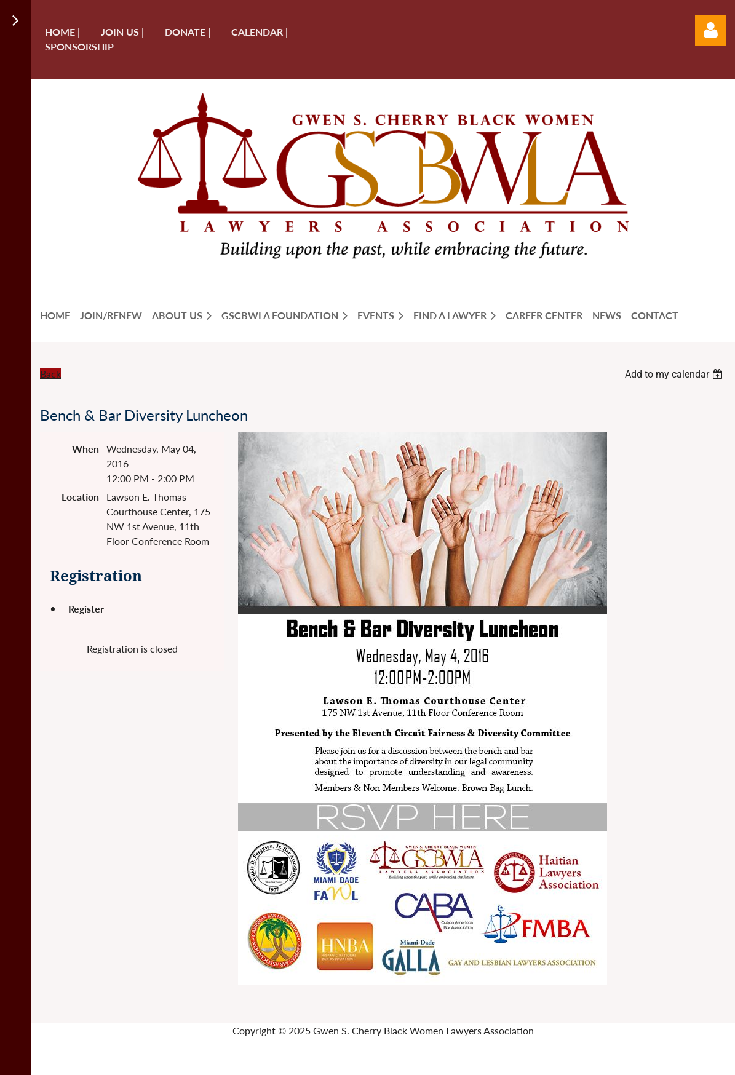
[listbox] (675, 374)
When (85, 448)
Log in (710, 30)
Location (80, 496)
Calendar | (259, 32)
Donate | (187, 32)
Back (50, 373)
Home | (62, 32)
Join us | (122, 32)
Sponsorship (79, 46)
